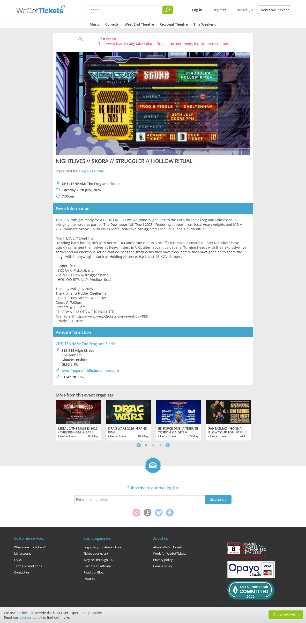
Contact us (22, 572)
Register (219, 9)
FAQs (18, 560)
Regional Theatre (174, 24)
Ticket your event (274, 10)
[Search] (168, 10)
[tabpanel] (78, 419)
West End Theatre (139, 24)
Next (167, 445)
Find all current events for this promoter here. (194, 43)
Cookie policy (162, 566)
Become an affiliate (97, 566)
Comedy (112, 24)
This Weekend (205, 24)
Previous (138, 445)
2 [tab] (153, 445)
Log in (197, 9)
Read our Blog (93, 572)
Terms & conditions (28, 566)
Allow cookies (284, 614)
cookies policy (31, 617)
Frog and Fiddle (91, 171)
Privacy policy (163, 560)
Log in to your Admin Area (102, 547)
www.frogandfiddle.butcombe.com (90, 370)
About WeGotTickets (168, 547)
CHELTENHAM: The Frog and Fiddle (86, 343)
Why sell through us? (98, 560)
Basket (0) (245, 9)
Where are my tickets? (30, 547)
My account (22, 553)
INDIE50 (89, 578)
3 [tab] (160, 445)
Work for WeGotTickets (169, 553)
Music (94, 24)
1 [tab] (145, 445)
